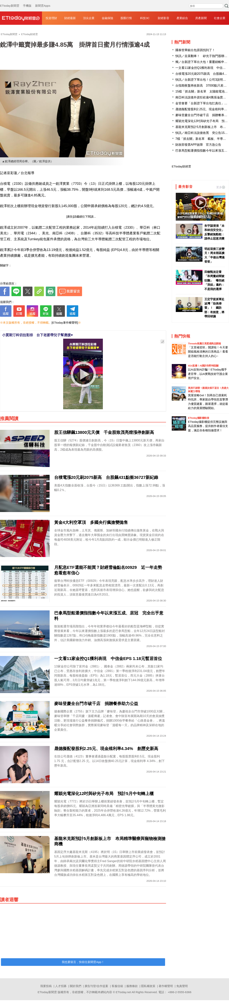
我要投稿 (46, 986)
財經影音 (163, 18)
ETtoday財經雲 (181, 166)
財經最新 (70, 18)
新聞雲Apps (42, 2)
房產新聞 (201, 18)
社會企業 (219, 18)
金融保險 (107, 18)
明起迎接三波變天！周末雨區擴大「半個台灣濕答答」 (214, 255)
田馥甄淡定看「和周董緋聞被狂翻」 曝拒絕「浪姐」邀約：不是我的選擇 (214, 280)
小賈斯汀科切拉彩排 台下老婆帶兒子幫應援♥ (37, 335)
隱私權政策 (148, 986)
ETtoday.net (123, 992)
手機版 (27, 2)
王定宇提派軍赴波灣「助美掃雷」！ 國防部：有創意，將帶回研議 (214, 307)
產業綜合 (182, 18)
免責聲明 (182, 986)
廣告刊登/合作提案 (96, 986)
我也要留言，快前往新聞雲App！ (83, 962)
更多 (220, 187)
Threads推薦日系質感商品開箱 (204, 343)
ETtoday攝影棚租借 (198, 417)
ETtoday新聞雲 (9, 2)
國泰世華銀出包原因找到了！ (195, 50)
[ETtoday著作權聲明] (65, 322)
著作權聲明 (166, 986)
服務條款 (132, 986)
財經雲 (21, 18)
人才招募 (61, 986)
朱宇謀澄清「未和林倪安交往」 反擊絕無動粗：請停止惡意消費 (214, 232)
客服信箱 (117, 986)
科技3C (144, 18)
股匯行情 (126, 18)
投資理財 (51, 18)
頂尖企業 (88, 18)
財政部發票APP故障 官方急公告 (198, 144)
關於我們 (75, 986)
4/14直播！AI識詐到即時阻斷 (203, 365)
